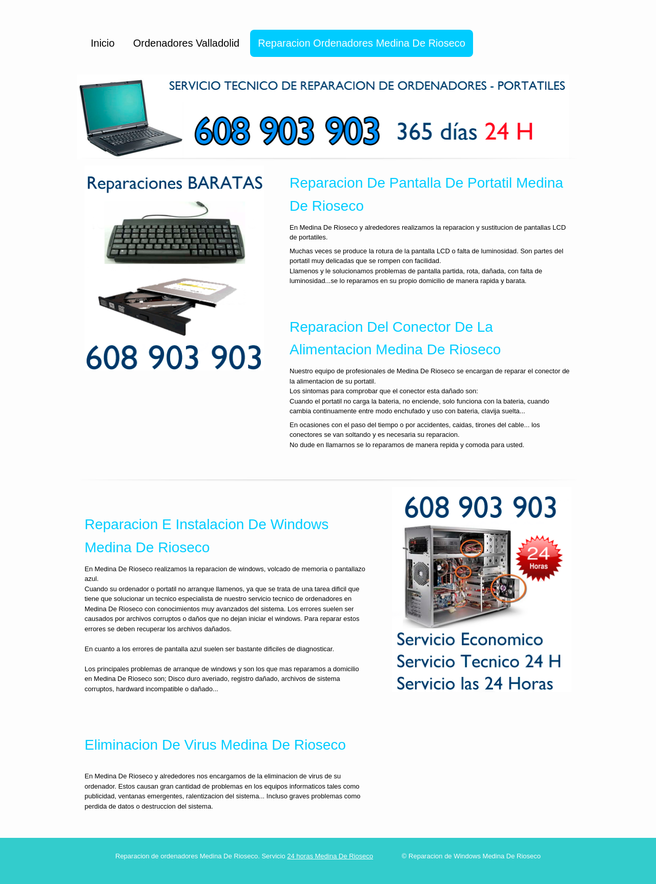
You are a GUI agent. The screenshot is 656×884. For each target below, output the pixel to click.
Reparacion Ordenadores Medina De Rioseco (361, 43)
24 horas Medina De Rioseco (330, 856)
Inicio (103, 43)
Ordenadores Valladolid (186, 43)
